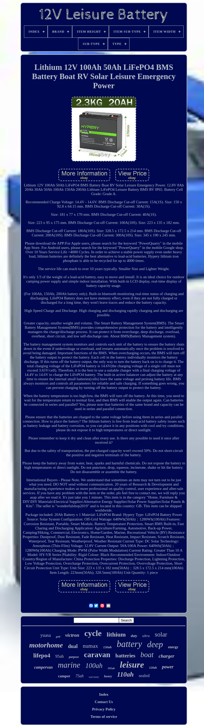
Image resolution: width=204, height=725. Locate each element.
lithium (116, 634)
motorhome (46, 645)
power (167, 666)
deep (155, 644)
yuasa (45, 635)
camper (64, 676)
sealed (144, 675)
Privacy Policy (104, 709)
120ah (153, 667)
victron (72, 635)
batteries (125, 656)
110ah (125, 674)
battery (129, 644)
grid (58, 636)
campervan (43, 667)
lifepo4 (41, 655)
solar (161, 634)
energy (173, 647)
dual (73, 646)
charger (166, 656)
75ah (79, 676)
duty (134, 636)
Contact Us (104, 702)
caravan (97, 654)
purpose (74, 657)
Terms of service (104, 717)
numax (90, 646)
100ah (94, 665)
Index (104, 694)
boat (147, 655)
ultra (146, 636)
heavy (108, 676)
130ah (107, 647)
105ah (111, 668)
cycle (93, 633)
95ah (59, 656)
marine (69, 664)
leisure (132, 664)
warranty (94, 676)
